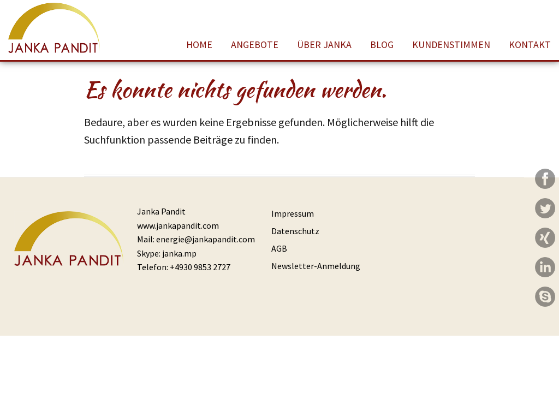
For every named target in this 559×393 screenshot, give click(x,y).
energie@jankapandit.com (205, 239)
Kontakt (530, 44)
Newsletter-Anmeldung (315, 265)
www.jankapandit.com (178, 225)
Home (199, 44)
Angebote (254, 44)
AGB (279, 248)
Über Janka (324, 44)
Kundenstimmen (451, 44)
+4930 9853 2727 (200, 266)
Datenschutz (295, 230)
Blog (382, 44)
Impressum (292, 213)
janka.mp (179, 253)
